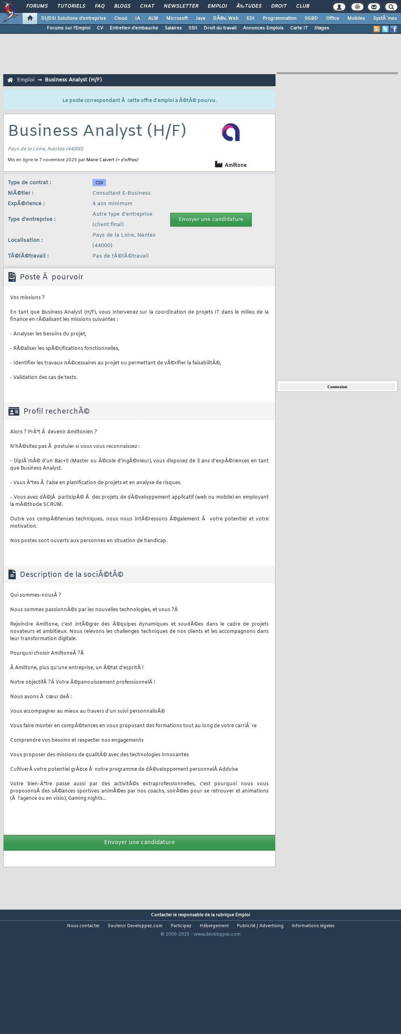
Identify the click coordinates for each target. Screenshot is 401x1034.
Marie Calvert (100, 160)
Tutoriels (71, 6)
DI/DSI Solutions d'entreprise (73, 18)
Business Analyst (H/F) (73, 80)
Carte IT (299, 28)
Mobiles (356, 18)
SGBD (311, 18)
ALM (153, 18)
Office (332, 18)
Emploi (217, 6)
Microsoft (177, 18)
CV (100, 28)
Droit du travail (220, 28)
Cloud (120, 18)
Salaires (173, 28)
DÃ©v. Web (225, 18)
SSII (192, 28)
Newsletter (181, 6)
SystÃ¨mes (385, 18)
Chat (147, 6)
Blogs (122, 6)
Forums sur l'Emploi (68, 28)
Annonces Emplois (263, 28)
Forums (36, 6)
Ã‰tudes (249, 6)
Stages (321, 28)
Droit (278, 6)
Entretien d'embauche (134, 28)
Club (302, 6)
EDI (250, 18)
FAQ (99, 6)
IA (137, 18)
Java (200, 18)
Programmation (280, 18)
